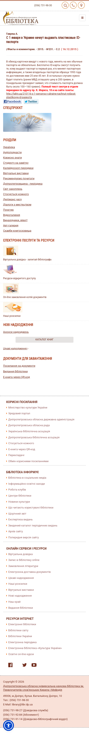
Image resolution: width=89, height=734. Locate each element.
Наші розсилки (12, 315)
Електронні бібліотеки (22, 624)
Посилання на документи (19, 365)
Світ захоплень (12, 188)
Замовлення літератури (23, 566)
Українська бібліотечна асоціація (29, 431)
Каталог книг (44, 339)
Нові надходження (20, 595)
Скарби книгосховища (17, 230)
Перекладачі (16, 455)
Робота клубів (17, 489)
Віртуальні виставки (16, 173)
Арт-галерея (10, 225)
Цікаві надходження (15, 348)
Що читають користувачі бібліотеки (30, 507)
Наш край (14, 601)
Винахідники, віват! (15, 220)
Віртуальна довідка (20, 554)
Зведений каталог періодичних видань (32, 525)
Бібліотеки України (20, 636)
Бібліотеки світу (18, 630)
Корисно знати (12, 157)
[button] (8, 725)
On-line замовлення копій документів (24, 297)
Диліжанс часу (12, 199)
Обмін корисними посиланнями (28, 461)
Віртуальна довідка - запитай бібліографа (27, 259)
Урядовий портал (19, 413)
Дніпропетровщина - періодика (23, 183)
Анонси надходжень (16, 331)
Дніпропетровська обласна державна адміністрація (41, 419)
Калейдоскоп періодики (18, 168)
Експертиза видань (20, 519)
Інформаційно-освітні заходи (26, 483)
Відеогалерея (11, 215)
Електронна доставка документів (29, 571)
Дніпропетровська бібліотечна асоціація (34, 437)
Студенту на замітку (15, 162)
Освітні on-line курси (21, 654)
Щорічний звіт (17, 513)
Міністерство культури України (27, 407)
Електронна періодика (22, 642)
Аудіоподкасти (12, 152)
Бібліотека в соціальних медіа (27, 477)
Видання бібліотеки (15, 371)
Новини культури (19, 501)
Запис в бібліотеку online (23, 560)
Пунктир (8, 209)
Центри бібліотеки (19, 495)
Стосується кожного (16, 194)
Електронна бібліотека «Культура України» (35, 648)
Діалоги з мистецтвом (17, 204)
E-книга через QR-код (16, 377)
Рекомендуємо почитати (18, 178)
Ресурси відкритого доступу (19, 278)
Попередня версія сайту (23, 537)
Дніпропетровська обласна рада (29, 425)
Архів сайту (15, 531)
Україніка (9, 147)
